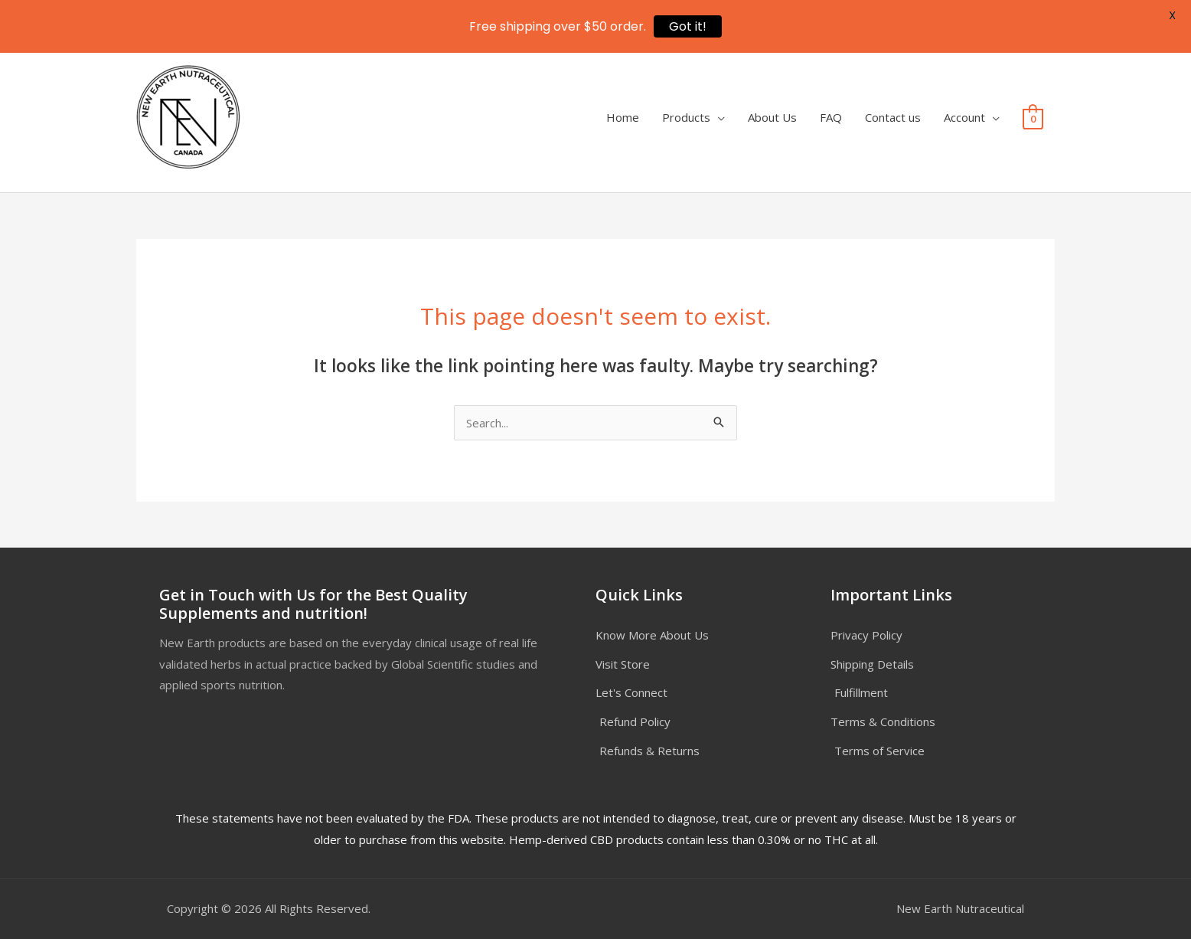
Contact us (893, 117)
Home (622, 117)
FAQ (831, 117)
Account (964, 117)
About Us (772, 117)
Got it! (687, 26)
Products (686, 117)
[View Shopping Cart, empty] (1033, 118)
